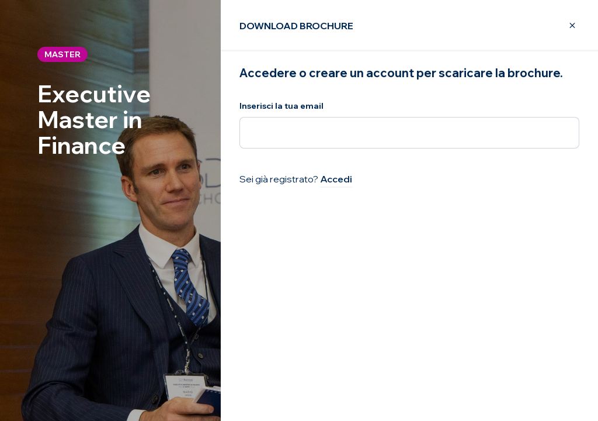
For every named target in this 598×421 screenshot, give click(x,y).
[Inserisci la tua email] (409, 133)
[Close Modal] (565, 25)
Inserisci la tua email (281, 106)
